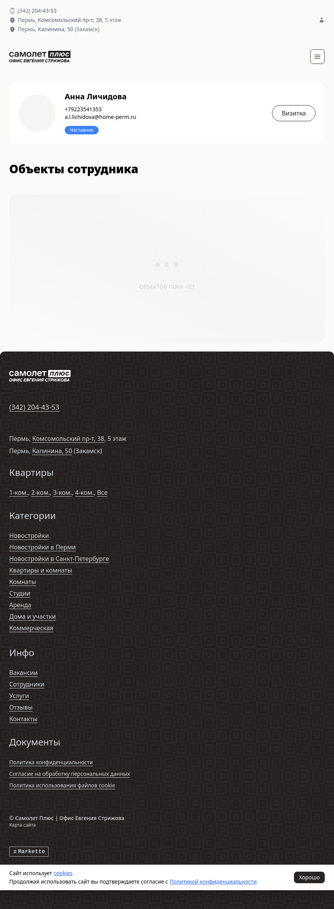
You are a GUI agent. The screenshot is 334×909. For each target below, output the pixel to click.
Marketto (29, 852)
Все (102, 492)
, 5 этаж (79, 19)
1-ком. (18, 492)
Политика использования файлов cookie (62, 785)
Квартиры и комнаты (40, 570)
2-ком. (40, 492)
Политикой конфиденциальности (213, 881)
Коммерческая (31, 628)
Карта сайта (22, 825)
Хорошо (309, 877)
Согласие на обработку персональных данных (69, 773)
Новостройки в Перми (42, 547)
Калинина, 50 (52, 451)
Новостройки (29, 535)
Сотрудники (27, 684)
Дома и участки (32, 616)
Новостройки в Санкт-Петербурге (59, 558)
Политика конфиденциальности (51, 762)
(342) (37, 10)
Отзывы (21, 707)
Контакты (23, 719)
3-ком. (62, 492)
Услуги (19, 695)
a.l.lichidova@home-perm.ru (100, 117)
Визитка (294, 113)
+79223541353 (83, 109)
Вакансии (23, 672)
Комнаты (22, 582)
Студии (19, 593)
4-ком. (84, 492)
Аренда (20, 605)
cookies (63, 873)
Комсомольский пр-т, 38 (68, 438)
